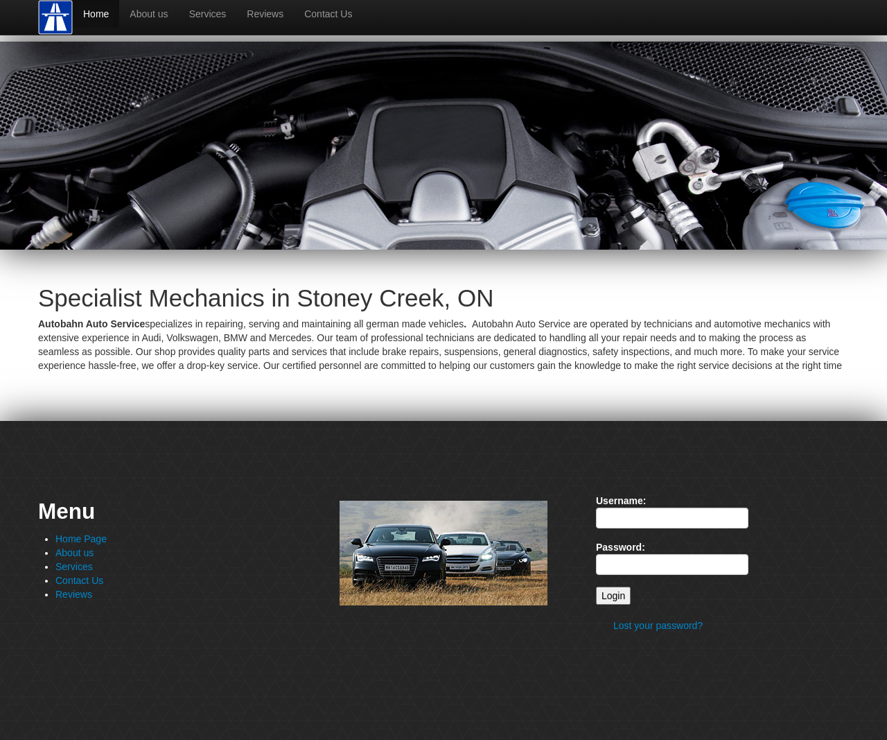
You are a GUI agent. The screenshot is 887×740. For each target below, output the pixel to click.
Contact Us (328, 13)
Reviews (265, 13)
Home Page (81, 538)
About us (149, 13)
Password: (620, 547)
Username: (621, 500)
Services (208, 13)
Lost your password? (658, 625)
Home (96, 13)
